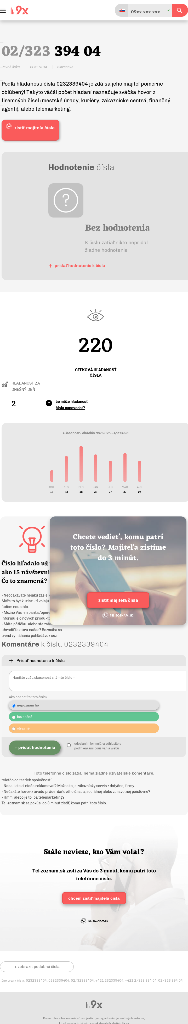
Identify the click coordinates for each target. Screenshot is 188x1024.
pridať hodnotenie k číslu (76, 265)
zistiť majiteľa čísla (118, 601)
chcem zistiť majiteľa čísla (94, 902)
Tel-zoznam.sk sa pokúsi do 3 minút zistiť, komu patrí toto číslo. (54, 807)
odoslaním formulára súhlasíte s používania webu (97, 752)
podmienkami (84, 754)
